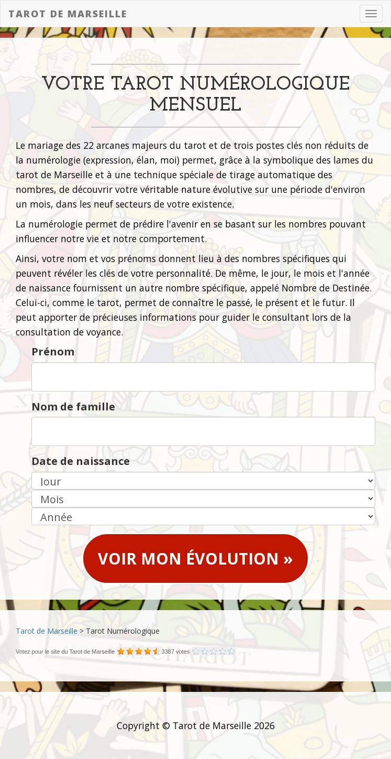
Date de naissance (80, 461)
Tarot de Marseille (67, 13)
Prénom (52, 351)
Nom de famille (73, 406)
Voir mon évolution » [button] (195, 558)
